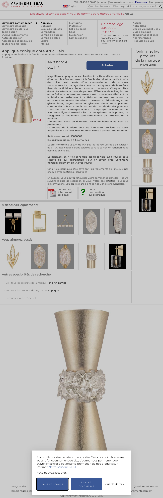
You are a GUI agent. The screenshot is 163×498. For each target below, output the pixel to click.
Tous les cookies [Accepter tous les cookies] (52, 484)
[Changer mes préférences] (114, 484)
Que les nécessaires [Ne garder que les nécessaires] (86, 484)
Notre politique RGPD (63, 467)
